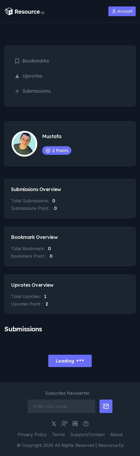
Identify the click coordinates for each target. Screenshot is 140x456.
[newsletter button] (106, 406)
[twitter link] (54, 424)
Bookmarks (31, 61)
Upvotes (28, 76)
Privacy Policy (32, 434)
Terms (58, 434)
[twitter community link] (64, 424)
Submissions (32, 91)
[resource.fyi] (24, 11)
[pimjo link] (86, 424)
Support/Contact (87, 434)
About (116, 434)
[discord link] (75, 424)
